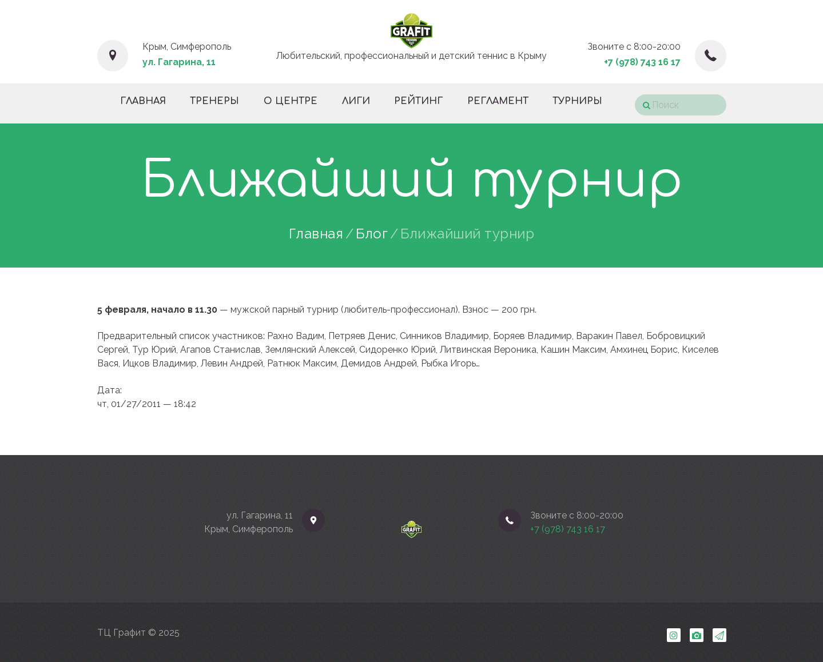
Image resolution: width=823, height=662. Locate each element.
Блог (372, 234)
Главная (316, 234)
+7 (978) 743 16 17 (642, 62)
